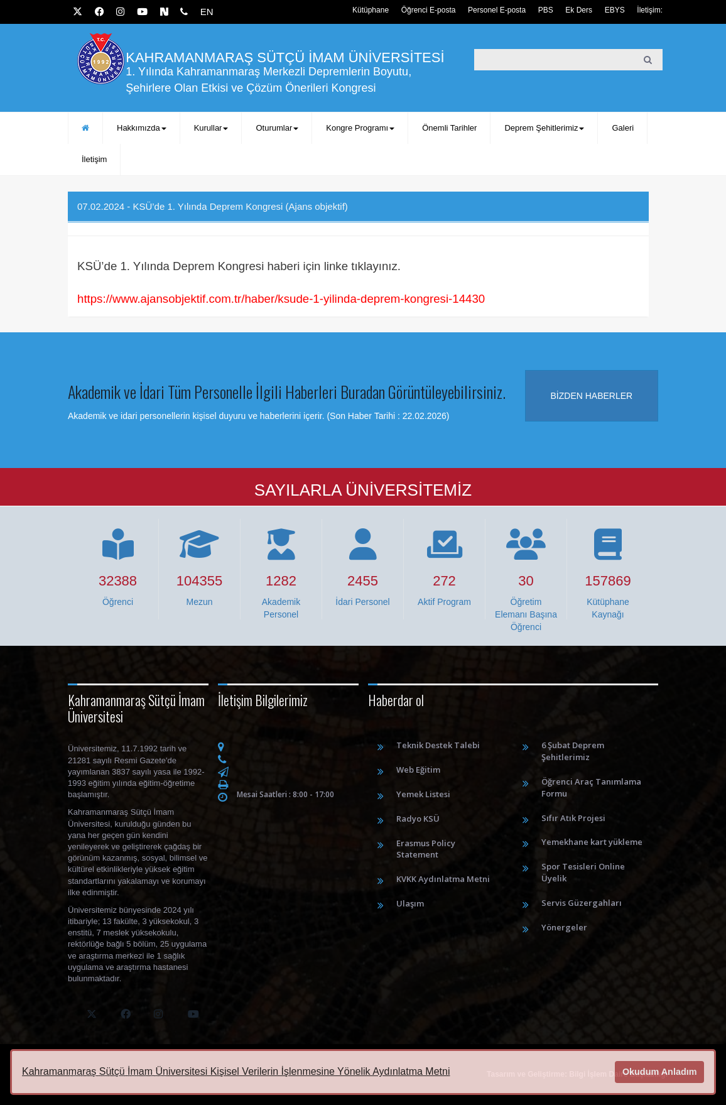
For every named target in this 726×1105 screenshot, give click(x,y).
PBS (545, 10)
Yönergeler (564, 927)
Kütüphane (370, 10)
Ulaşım (410, 903)
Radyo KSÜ (418, 818)
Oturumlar (277, 128)
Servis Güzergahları (581, 902)
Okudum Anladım (659, 1072)
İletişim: (650, 10)
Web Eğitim (418, 769)
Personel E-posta (497, 10)
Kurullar (211, 128)
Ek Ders (578, 10)
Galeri (623, 128)
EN (207, 11)
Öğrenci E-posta (428, 10)
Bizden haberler (592, 396)
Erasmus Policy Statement (425, 849)
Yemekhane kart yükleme (591, 841)
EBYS (615, 10)
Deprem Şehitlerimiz (544, 128)
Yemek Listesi (423, 794)
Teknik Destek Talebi (438, 745)
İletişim (94, 159)
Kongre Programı (360, 128)
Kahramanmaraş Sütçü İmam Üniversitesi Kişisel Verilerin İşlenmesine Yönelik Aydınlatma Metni (236, 1071)
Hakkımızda (141, 128)
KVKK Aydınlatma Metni (443, 879)
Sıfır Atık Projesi (573, 818)
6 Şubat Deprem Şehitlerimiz (572, 751)
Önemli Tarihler (449, 128)
